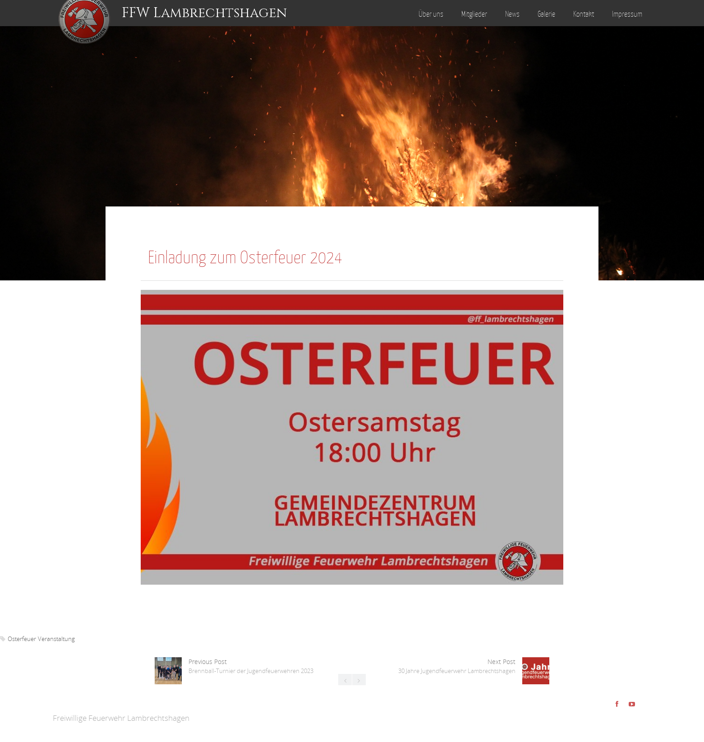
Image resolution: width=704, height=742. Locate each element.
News (512, 14)
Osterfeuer (22, 639)
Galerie (546, 14)
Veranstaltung (56, 639)
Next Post (456, 666)
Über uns (431, 14)
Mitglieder (474, 14)
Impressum (627, 14)
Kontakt (583, 14)
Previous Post (251, 666)
